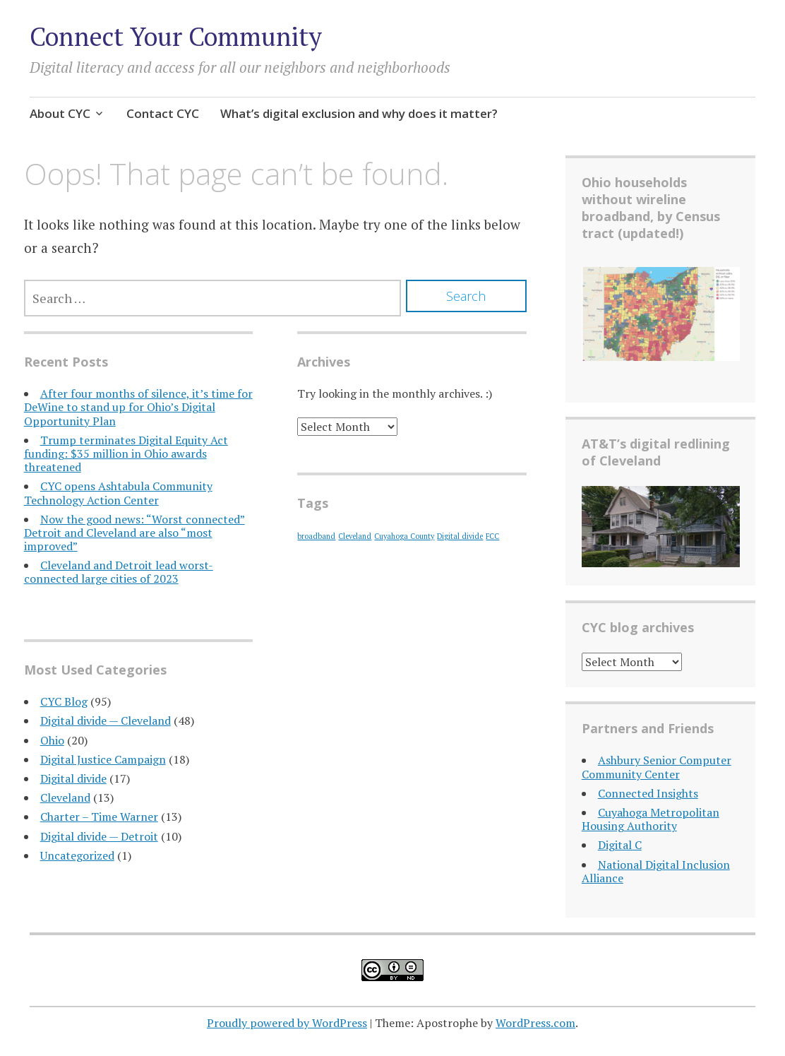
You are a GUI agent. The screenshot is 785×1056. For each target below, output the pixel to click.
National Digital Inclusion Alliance (656, 871)
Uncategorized (77, 855)
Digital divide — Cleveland (105, 720)
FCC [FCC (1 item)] (492, 536)
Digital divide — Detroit (99, 836)
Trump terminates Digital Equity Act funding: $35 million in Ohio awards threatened (126, 453)
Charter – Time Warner (99, 816)
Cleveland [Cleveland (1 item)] (354, 536)
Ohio (52, 740)
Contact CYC (162, 113)
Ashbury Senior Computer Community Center (656, 766)
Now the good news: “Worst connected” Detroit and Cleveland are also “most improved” (134, 532)
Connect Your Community (176, 36)
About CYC (60, 113)
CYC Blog (64, 701)
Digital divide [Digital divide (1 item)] (460, 536)
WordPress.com (535, 1023)
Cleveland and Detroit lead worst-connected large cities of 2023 (118, 571)
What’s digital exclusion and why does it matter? (359, 113)
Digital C (620, 845)
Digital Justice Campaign (103, 759)
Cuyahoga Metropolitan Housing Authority (650, 819)
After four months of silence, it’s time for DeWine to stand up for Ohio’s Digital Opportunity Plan (138, 407)
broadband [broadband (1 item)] (316, 536)
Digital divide (73, 778)
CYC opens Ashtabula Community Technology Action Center (118, 492)
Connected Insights (648, 793)
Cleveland (65, 797)
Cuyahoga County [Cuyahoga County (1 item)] (404, 536)
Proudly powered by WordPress (287, 1023)
